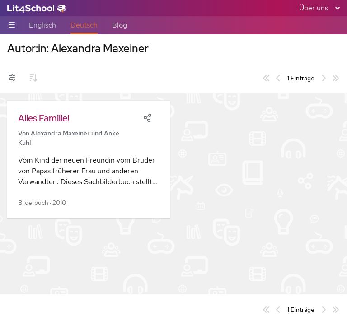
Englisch (42, 25)
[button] (88, 159)
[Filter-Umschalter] (11, 78)
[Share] (147, 117)
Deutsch (84, 25)
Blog (119, 25)
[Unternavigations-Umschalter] (11, 25)
